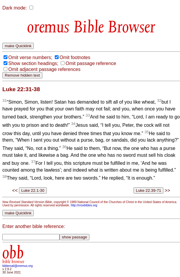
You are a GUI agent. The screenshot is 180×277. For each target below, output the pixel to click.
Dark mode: (14, 7)
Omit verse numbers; (30, 57)
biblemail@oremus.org (17, 265)
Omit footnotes (75, 57)
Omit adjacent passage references (44, 69)
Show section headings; (33, 63)
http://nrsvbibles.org (84, 205)
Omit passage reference (90, 63)
